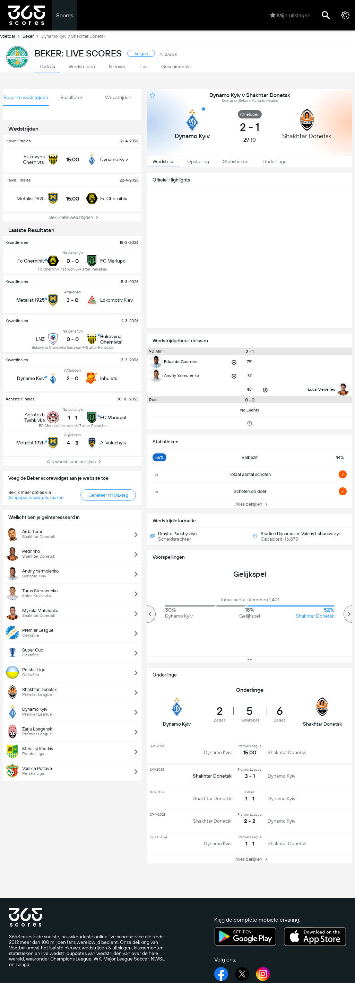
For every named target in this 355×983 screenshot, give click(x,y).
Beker (32, 36)
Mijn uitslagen (290, 15)
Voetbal (11, 36)
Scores (64, 15)
